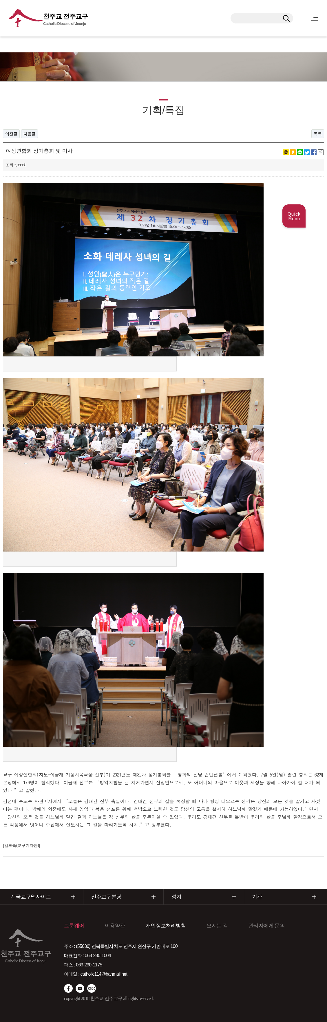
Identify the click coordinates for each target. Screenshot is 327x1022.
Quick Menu (294, 216)
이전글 (11, 133)
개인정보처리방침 (166, 925)
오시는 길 (217, 925)
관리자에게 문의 (267, 925)
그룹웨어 (74, 925)
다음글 (29, 133)
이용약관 (115, 925)
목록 (318, 133)
